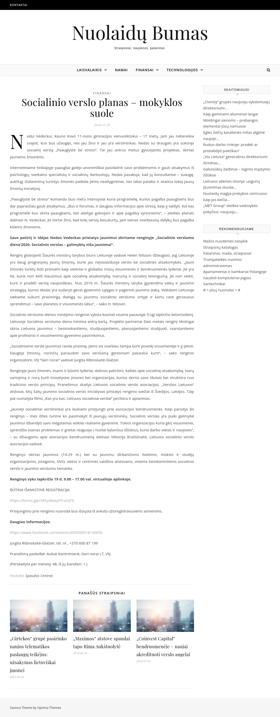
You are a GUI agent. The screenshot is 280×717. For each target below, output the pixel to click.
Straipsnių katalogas (220, 247)
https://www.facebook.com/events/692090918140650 (56, 532)
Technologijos (182, 70)
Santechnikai (214, 283)
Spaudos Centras (39, 575)
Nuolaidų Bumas (140, 32)
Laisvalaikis (89, 70)
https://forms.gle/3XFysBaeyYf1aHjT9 (42, 500)
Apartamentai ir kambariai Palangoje (234, 271)
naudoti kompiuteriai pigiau (227, 277)
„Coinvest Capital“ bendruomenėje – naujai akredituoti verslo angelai (163, 646)
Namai (121, 70)
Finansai (145, 70)
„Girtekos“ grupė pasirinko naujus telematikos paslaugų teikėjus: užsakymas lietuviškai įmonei (38, 654)
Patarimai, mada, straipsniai (227, 253)
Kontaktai (19, 5)
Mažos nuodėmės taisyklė (225, 241)
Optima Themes (49, 707)
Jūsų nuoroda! (222, 289)
